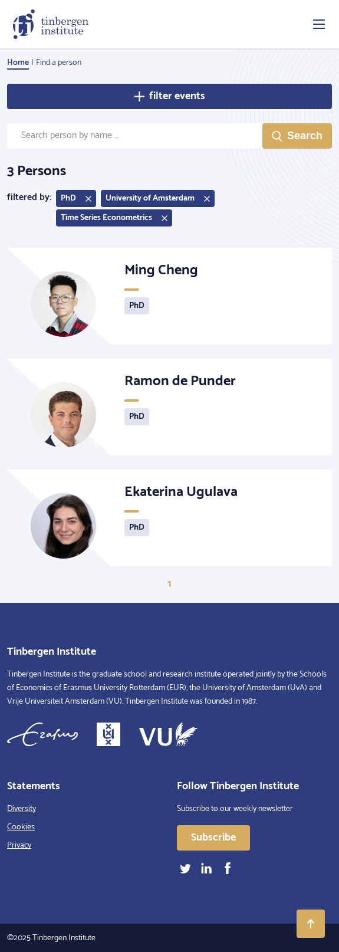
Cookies (21, 827)
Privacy (19, 845)
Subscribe (213, 837)
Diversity (21, 809)
